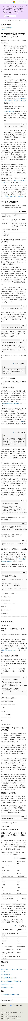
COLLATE (21, 421)
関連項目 (4, 29)
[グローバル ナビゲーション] (1, 2)
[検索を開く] (19, 2)
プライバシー (8, 1014)
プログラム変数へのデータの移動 (14, 196)
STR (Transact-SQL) (15, 648)
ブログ (20, 1012)
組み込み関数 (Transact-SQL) (8, 978)
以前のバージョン (12, 1012)
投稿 (2, 1014)
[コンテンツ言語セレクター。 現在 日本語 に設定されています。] (4, 1005)
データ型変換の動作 (7, 27)
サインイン (24, 2)
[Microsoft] (14, 2)
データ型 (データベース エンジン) (13, 20)
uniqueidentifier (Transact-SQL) (10, 403)
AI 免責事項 (4, 1012)
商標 (8, 1019)
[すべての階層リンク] (2, 20)
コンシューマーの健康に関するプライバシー (11, 1016)
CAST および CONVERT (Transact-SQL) (11, 981)
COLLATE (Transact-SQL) (7, 987)
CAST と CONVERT (9, 111)
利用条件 (3, 1019)
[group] (14, 347)
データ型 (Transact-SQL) (7, 984)
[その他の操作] (25, 20)
